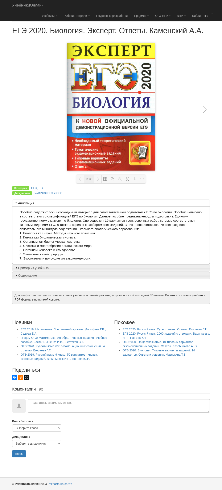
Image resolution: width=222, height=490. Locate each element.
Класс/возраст (22, 421)
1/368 (89, 179)
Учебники (49, 15)
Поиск (19, 454)
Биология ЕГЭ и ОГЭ (48, 193)
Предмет (141, 15)
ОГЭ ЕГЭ (162, 15)
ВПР (181, 15)
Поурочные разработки (112, 15)
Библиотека (200, 15)
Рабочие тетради (77, 15)
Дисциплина (21, 436)
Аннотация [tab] (24, 203)
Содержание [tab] (26, 275)
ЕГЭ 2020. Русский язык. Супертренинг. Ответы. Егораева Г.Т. (165, 329)
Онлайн (28, 5)
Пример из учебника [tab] (32, 268)
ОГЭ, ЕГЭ (37, 188)
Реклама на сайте (60, 484)
